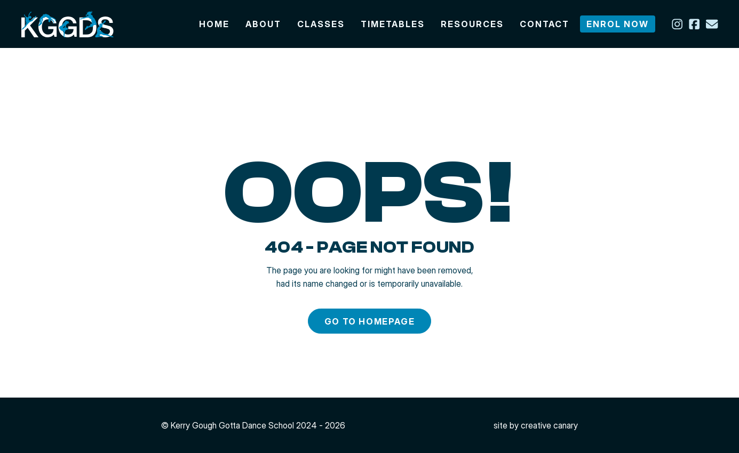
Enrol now (617, 24)
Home (214, 24)
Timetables (393, 24)
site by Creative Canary (536, 425)
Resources (472, 24)
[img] (67, 24)
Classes (321, 24)
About (263, 24)
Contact (544, 24)
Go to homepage (369, 321)
